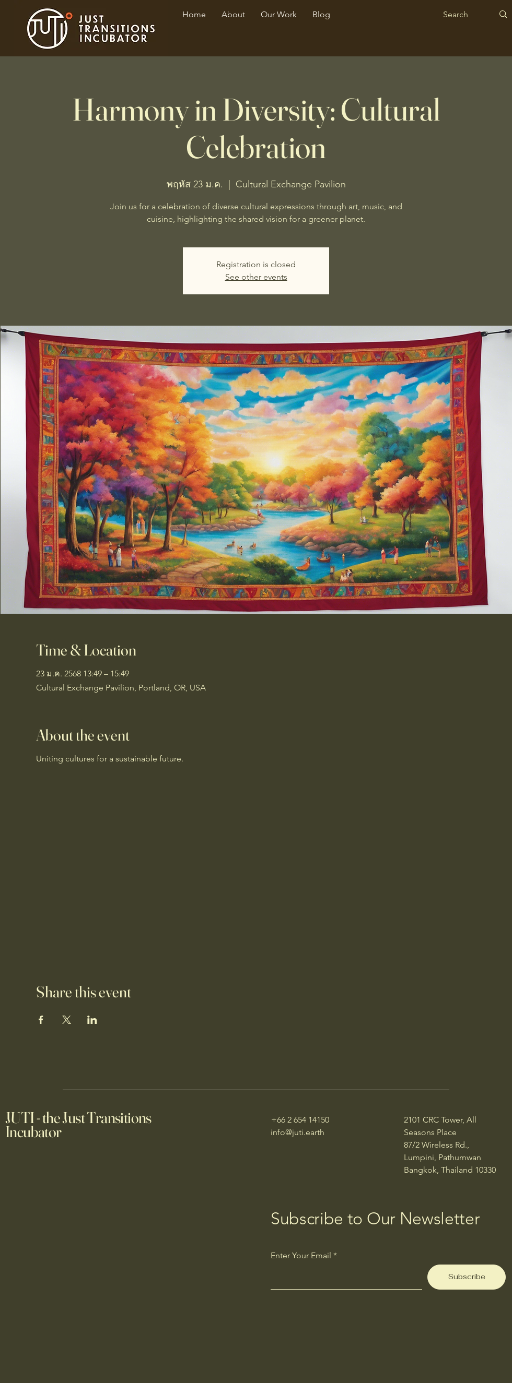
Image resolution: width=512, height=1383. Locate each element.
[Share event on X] (67, 1020)
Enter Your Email (301, 1255)
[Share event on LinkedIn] (92, 1020)
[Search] (460, 14)
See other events (256, 277)
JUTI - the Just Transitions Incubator (78, 1124)
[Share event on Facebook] (41, 1020)
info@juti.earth (297, 1132)
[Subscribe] (466, 1277)
